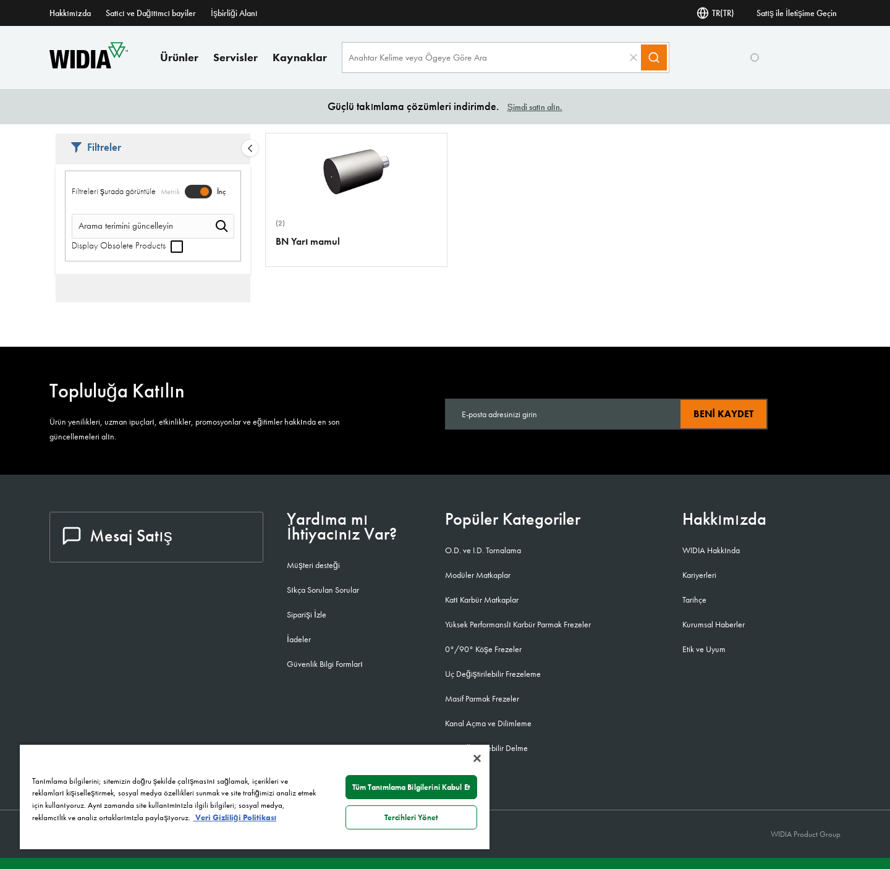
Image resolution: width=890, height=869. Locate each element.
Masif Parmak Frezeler (482, 698)
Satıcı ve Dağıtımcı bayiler (151, 13)
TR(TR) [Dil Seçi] (715, 13)
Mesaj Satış (117, 535)
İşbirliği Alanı (234, 13)
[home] (88, 65)
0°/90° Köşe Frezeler (483, 649)
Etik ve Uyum (704, 649)
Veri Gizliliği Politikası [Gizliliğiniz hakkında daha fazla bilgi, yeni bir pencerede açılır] (235, 817)
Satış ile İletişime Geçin (796, 13)
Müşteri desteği (313, 564)
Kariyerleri (699, 574)
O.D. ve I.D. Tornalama (483, 550)
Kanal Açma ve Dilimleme (488, 723)
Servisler (235, 57)
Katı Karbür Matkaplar (482, 599)
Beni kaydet (723, 413)
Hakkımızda (70, 13)
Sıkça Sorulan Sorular (323, 589)
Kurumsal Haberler (713, 624)
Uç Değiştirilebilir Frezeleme (493, 673)
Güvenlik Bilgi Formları (325, 663)
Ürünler (179, 57)
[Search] (654, 57)
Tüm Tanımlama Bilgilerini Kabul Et (411, 787)
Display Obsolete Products (127, 245)
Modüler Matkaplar (478, 574)
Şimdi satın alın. (534, 106)
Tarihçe (694, 599)
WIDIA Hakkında (711, 550)
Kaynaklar (300, 57)
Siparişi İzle (306, 614)
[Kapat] (477, 758)
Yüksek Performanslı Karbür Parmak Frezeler (518, 624)
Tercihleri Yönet (411, 817)
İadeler (299, 639)
